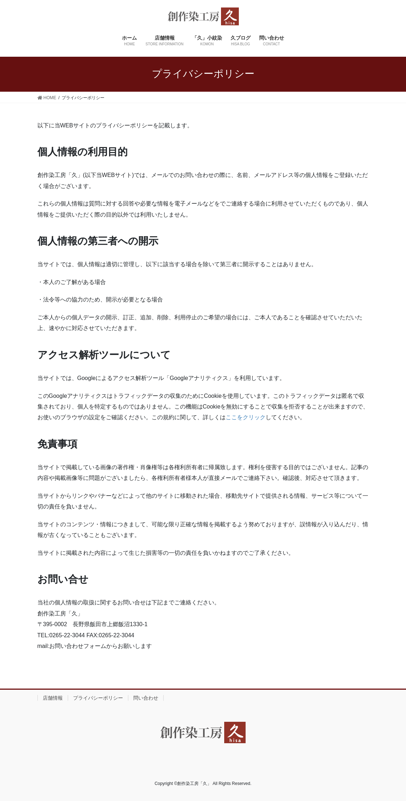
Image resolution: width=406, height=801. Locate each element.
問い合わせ (145, 698)
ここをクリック (246, 417)
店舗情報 (53, 698)
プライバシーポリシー (98, 698)
